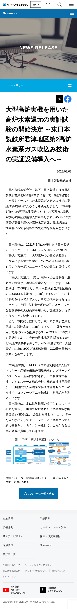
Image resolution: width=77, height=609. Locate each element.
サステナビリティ (13, 536)
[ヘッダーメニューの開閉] (71, 4)
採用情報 (8, 545)
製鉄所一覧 (9, 554)
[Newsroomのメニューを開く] (38, 13)
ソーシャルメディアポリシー (39, 565)
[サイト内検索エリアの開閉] (60, 4)
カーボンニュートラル (53, 527)
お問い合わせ (58, 571)
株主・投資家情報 (50, 536)
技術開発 (8, 527)
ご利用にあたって (11, 565)
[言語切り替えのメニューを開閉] (35, 4)
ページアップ (72, 604)
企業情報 (8, 518)
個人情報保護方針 (11, 571)
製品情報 (45, 518)
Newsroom (46, 545)
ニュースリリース (16, 85)
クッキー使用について (36, 571)
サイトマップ (9, 576)
